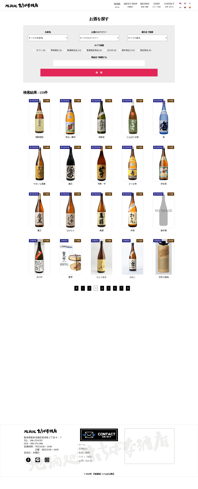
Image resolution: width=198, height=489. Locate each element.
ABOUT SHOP (130, 5)
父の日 (111, 50)
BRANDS (144, 5)
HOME (117, 5)
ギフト (40, 50)
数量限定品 (74, 50)
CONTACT (169, 5)
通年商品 (128, 50)
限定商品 (145, 50)
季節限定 (56, 50)
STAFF (156, 5)
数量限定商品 (94, 50)
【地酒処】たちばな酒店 (103, 474)
